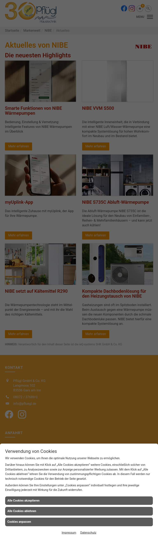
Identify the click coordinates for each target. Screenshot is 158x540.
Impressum (69, 532)
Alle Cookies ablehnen (21, 511)
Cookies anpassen (19, 521)
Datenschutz (88, 532)
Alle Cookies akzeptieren (23, 500)
